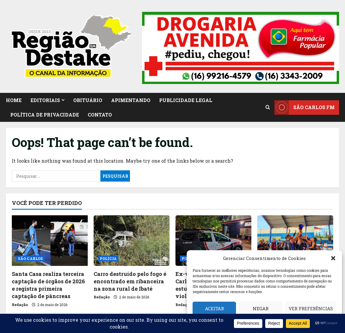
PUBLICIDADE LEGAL (185, 100)
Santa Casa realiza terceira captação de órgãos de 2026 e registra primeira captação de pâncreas (48, 285)
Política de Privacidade (44, 114)
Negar (260, 308)
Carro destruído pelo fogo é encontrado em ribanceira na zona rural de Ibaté (130, 281)
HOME (14, 100)
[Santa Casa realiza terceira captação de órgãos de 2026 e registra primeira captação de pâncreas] (50, 240)
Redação (20, 304)
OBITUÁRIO (87, 100)
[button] (333, 258)
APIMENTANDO (130, 100)
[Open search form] (268, 107)
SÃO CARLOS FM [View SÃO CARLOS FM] (304, 107)
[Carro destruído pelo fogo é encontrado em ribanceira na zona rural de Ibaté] (132, 240)
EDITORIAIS (45, 100)
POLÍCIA (108, 258)
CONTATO (100, 114)
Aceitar (214, 308)
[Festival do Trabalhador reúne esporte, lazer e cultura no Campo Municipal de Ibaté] (295, 240)
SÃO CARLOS (30, 258)
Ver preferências (311, 308)
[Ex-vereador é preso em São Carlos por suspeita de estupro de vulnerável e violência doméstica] (213, 240)
